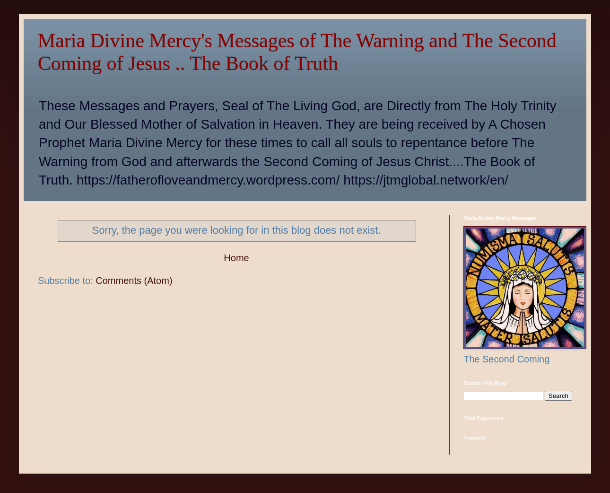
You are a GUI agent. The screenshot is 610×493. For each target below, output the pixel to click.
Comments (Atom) (134, 280)
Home (236, 258)
